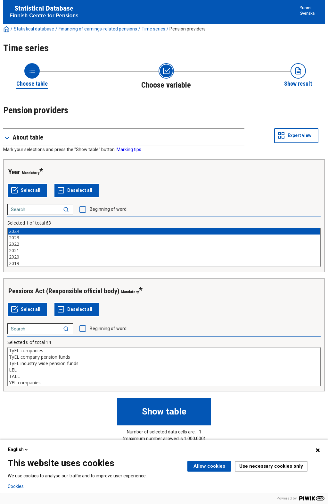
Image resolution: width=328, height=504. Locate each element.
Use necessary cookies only (271, 466)
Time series (153, 28)
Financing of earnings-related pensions (98, 28)
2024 (164, 231)
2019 (164, 263)
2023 (164, 238)
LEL (164, 370)
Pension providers (187, 28)
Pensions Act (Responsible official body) (63, 291)
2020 (164, 257)
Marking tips (129, 149)
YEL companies (164, 383)
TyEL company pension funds (164, 357)
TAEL (164, 376)
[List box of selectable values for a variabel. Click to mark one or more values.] (164, 247)
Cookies (16, 486)
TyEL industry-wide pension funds (164, 363)
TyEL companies (164, 350)
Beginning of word (108, 209)
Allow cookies (209, 466)
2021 (164, 250)
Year (14, 172)
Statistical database (34, 28)
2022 (164, 244)
